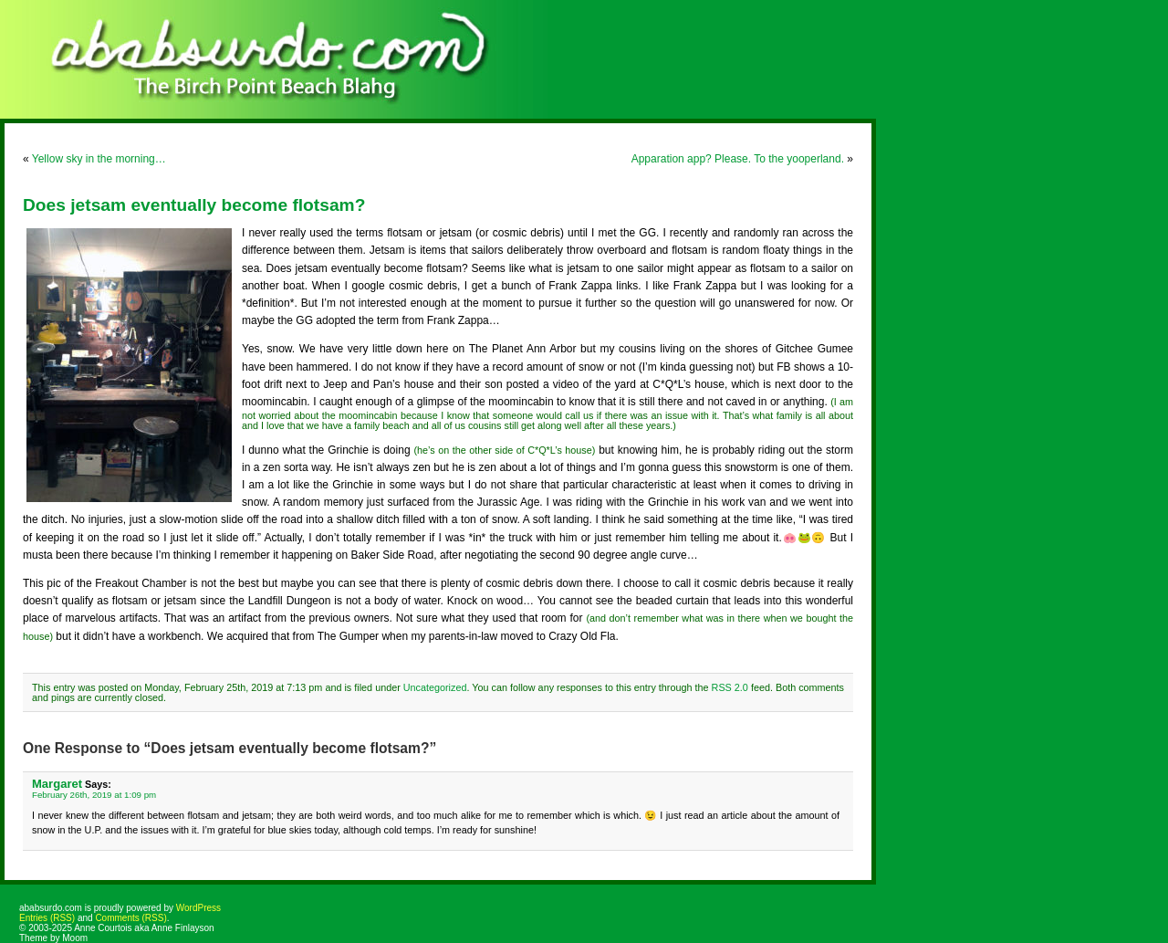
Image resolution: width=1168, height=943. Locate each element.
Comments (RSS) (130, 918)
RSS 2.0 (730, 687)
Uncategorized (435, 687)
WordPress (198, 908)
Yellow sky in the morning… (99, 158)
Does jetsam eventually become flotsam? (194, 205)
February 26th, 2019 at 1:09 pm (94, 795)
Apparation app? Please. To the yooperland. (737, 158)
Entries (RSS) (47, 918)
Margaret (57, 784)
